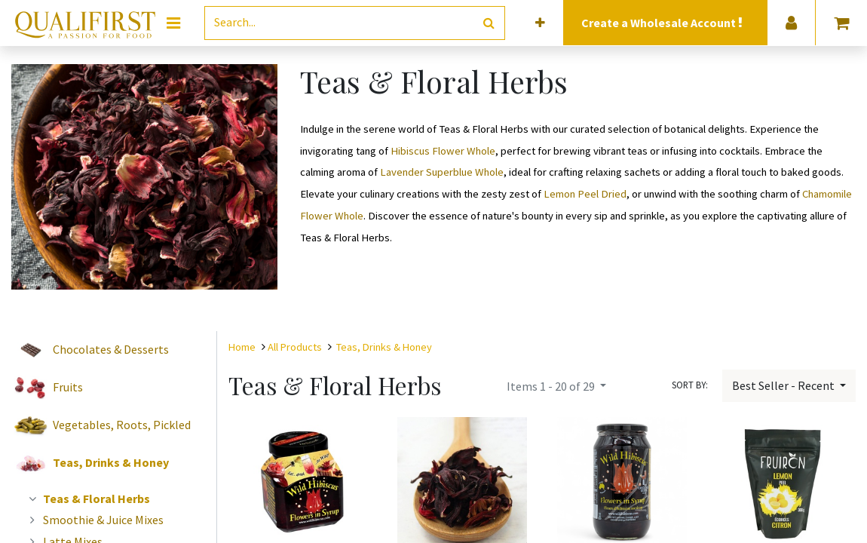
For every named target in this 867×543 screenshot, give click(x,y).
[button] (540, 23)
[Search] (488, 23)
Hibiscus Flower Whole (443, 151)
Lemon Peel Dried (585, 194)
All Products (295, 347)
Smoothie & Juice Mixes (94, 519)
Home (242, 347)
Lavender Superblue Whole (442, 172)
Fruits (68, 386)
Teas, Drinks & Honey (111, 462)
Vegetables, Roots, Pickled (122, 424)
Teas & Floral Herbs (87, 498)
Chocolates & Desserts (111, 349)
